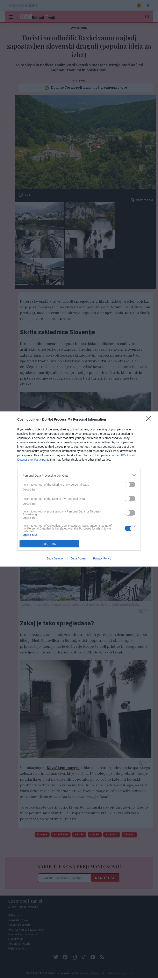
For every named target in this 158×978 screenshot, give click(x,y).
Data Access (79, 558)
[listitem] (79, 475)
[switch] (130, 484)
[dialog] (79, 489)
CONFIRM (49, 544)
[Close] (150, 420)
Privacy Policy (102, 558)
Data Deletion (55, 558)
